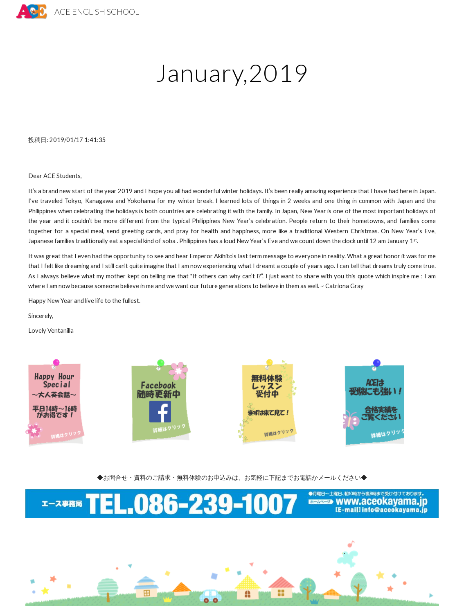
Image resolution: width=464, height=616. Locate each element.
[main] (232, 72)
